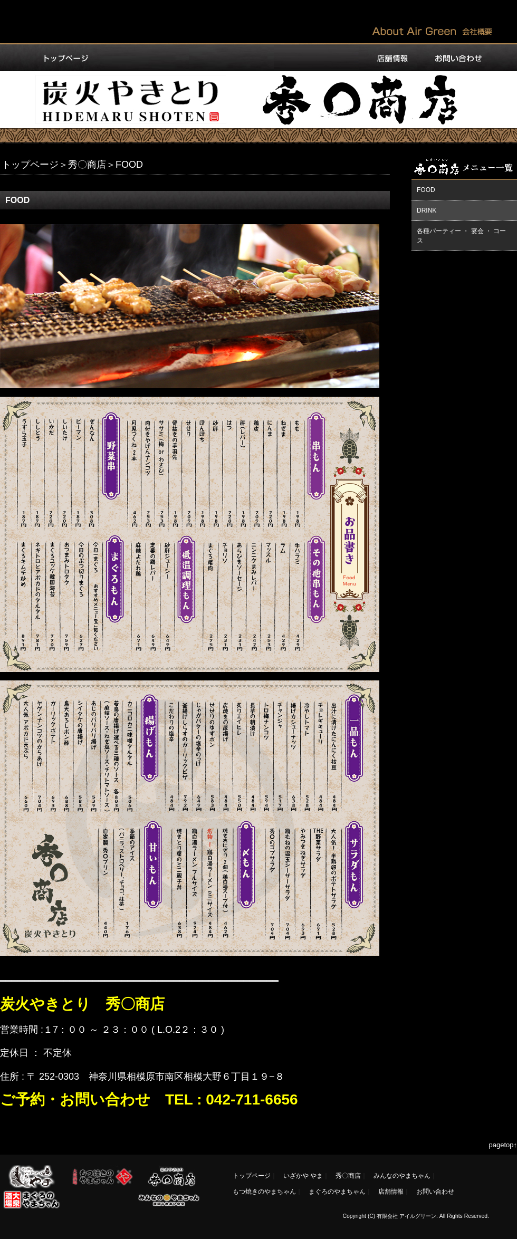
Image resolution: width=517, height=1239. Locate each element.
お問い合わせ (435, 1191)
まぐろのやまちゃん (337, 1191)
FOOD (426, 190)
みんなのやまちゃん (402, 1175)
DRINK (426, 210)
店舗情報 (391, 1191)
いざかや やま (303, 1175)
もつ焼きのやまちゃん (264, 1191)
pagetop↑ (503, 1145)
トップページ (30, 164)
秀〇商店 (87, 164)
